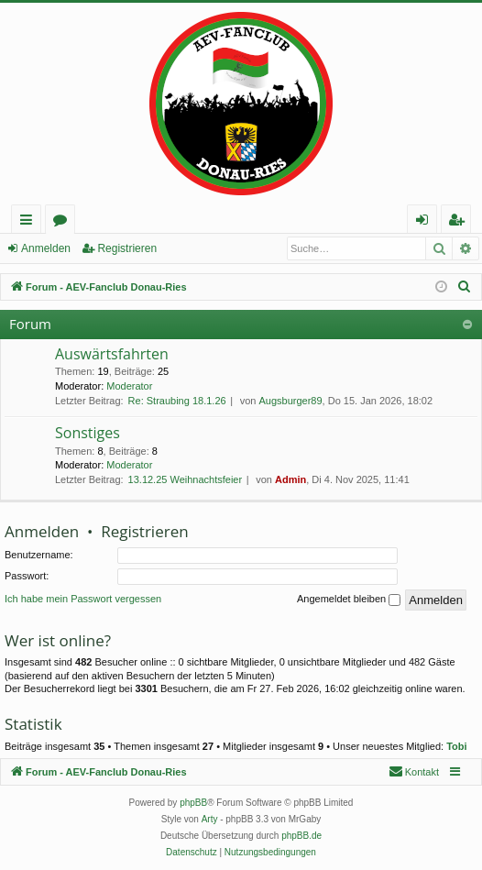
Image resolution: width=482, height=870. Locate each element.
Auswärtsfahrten (112, 354)
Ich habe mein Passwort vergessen (83, 598)
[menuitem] (464, 287)
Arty (210, 819)
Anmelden (46, 248)
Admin (290, 479)
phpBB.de (301, 836)
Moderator (129, 385)
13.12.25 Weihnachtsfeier (185, 479)
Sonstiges (87, 433)
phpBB (193, 803)
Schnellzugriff (29, 222)
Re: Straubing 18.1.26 (177, 400)
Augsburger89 (290, 400)
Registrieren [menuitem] (460, 222)
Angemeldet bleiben (348, 599)
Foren (63, 222)
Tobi (456, 746)
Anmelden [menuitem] (427, 222)
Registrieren (127, 248)
